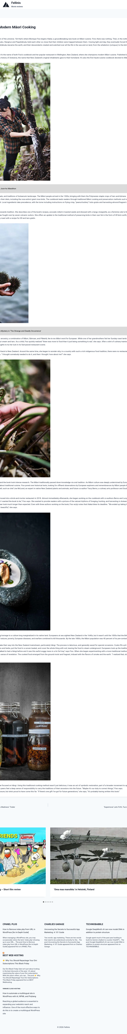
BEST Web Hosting (13, 955)
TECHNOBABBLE (94, 924)
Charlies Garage (54, 924)
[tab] (43, 902)
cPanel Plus (10, 924)
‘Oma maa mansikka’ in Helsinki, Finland (74, 889)
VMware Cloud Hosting (11, 988)
